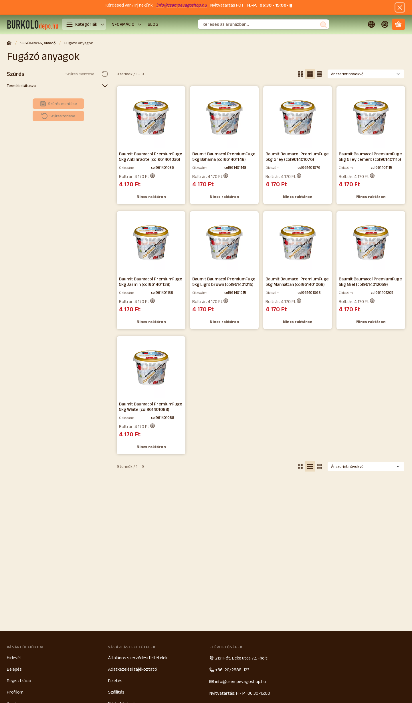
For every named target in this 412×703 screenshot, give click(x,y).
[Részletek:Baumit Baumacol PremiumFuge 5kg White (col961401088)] (151, 368)
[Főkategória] (9, 43)
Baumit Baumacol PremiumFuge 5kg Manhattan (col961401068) (297, 281)
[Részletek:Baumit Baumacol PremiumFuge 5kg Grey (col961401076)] (297, 118)
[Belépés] (385, 24)
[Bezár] (400, 7)
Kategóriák (81, 24)
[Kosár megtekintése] (398, 24)
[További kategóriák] (102, 24)
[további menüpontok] (139, 24)
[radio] (300, 74)
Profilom (15, 692)
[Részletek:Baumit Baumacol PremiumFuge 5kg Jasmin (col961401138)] (151, 243)
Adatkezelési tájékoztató (132, 669)
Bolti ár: (137, 176)
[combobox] (263, 24)
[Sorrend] (366, 74)
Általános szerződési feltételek (138, 657)
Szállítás (116, 692)
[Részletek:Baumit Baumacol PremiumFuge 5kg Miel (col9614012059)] (371, 243)
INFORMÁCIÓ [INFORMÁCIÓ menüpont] (122, 24)
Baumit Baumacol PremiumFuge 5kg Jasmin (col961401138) (150, 281)
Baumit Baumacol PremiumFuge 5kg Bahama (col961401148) (223, 156)
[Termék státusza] (105, 85)
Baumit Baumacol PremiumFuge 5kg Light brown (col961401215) (223, 281)
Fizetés (115, 680)
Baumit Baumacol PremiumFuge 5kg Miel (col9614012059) (370, 281)
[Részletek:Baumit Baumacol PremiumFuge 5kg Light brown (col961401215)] (224, 243)
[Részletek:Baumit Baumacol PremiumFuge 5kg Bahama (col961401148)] (224, 118)
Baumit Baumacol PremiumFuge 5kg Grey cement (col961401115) (370, 156)
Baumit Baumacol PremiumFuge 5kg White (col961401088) (150, 406)
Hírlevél (14, 657)
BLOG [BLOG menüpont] (153, 24)
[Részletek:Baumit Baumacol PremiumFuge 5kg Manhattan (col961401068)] (297, 243)
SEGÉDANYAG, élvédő (38, 43)
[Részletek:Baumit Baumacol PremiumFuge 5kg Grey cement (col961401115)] (371, 118)
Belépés (14, 669)
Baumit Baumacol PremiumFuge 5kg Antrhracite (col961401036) (150, 156)
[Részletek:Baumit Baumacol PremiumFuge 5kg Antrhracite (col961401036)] (151, 118)
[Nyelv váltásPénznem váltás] (371, 24)
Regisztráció (19, 680)
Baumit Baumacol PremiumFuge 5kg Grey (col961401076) (297, 156)
